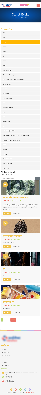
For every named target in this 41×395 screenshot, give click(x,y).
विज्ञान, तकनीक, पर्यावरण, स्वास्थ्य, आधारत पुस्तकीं (13, 79)
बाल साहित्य (5, 89)
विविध (4, 126)
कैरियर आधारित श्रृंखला (7, 159)
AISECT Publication (29, 392)
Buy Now (6, 213)
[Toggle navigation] (38, 5)
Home (15, 17)
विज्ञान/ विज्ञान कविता (7, 98)
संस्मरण (4, 61)
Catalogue (5, 352)
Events (4, 362)
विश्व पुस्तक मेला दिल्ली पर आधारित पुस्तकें (11, 140)
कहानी (4, 37)
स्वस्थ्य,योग (5, 149)
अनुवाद (4, 47)
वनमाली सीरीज (6, 93)
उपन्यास (4, 42)
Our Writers (6, 359)
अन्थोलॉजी (5, 154)
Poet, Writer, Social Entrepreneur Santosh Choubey (16, 135)
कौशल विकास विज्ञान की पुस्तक (9, 75)
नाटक (4, 117)
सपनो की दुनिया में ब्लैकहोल (12, 236)
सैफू (4, 269)
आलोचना (4, 51)
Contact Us (5, 365)
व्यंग (3, 56)
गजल (4, 103)
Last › (13, 320)
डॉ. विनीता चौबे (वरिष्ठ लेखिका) (9, 131)
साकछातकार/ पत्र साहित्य (8, 107)
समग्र (4, 112)
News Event (6, 355)
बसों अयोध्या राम (8, 302)
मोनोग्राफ (4, 145)
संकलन (4, 65)
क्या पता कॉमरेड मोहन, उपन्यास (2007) (16, 197)
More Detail (16, 213)
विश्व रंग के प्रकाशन (7, 168)
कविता (4, 33)
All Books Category (9, 29)
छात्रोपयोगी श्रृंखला (6, 121)
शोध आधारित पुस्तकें (7, 84)
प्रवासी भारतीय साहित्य (7, 70)
